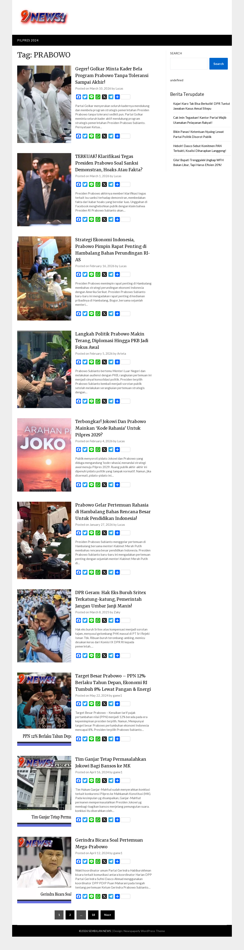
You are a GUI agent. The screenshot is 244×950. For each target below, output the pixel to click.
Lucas (119, 88)
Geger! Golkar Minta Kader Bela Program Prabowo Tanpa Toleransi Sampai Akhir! (110, 75)
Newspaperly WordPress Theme (144, 944)
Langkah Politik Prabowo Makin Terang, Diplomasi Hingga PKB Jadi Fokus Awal (111, 340)
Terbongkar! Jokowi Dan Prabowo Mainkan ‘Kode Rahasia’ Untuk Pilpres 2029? (112, 428)
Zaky (117, 619)
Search (176, 53)
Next (107, 928)
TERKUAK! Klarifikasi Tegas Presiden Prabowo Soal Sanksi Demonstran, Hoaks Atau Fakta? (111, 162)
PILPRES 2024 (27, 40)
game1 (117, 709)
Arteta (121, 353)
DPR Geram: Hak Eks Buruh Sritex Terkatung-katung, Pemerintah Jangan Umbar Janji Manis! (113, 605)
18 (93, 928)
